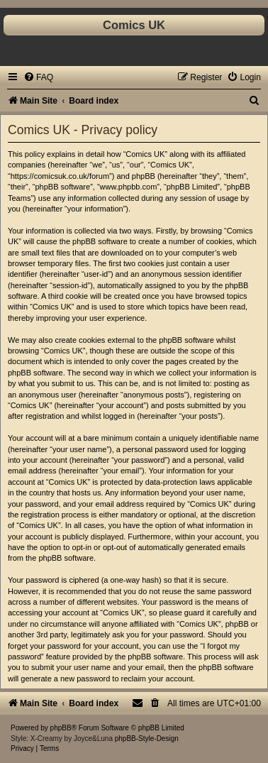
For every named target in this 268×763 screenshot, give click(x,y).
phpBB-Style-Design (147, 738)
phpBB (61, 728)
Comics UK (134, 24)
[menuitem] (38, 77)
